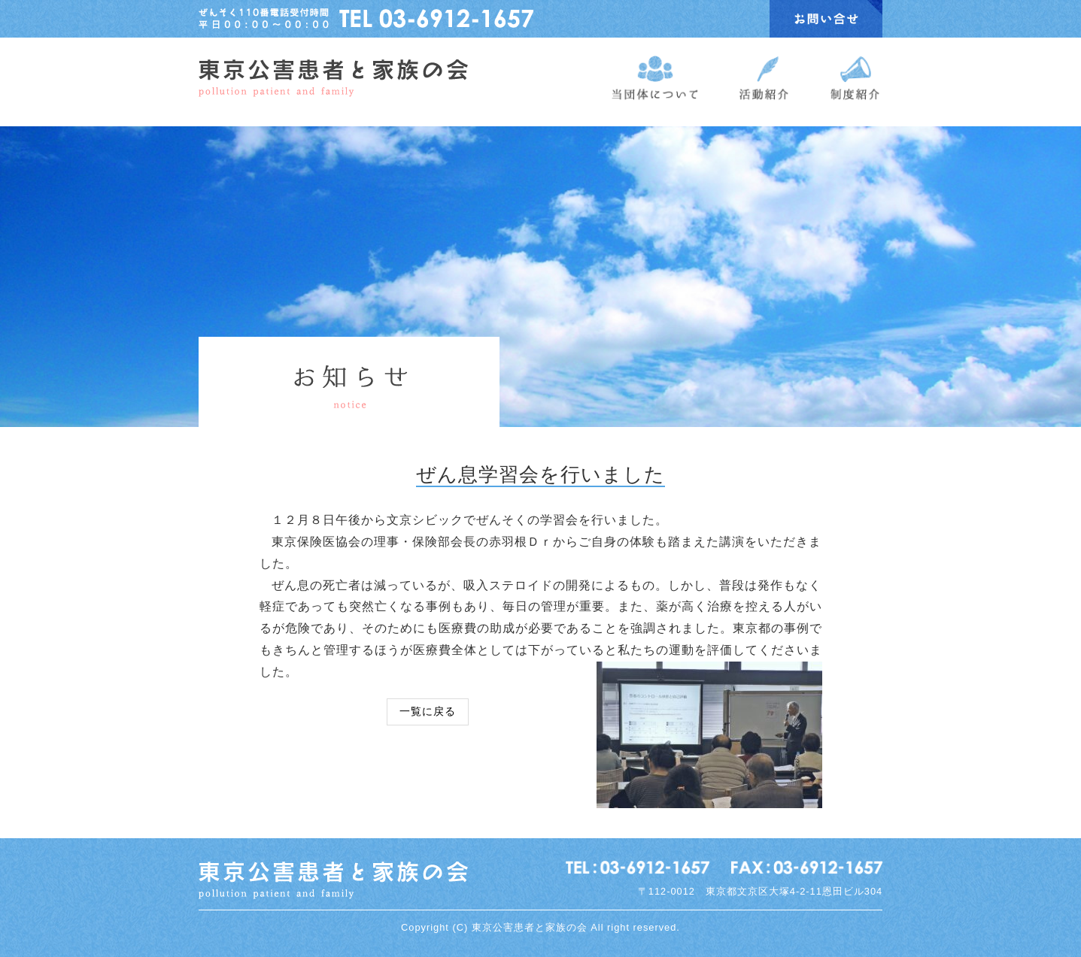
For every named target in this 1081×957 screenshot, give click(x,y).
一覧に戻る (427, 711)
